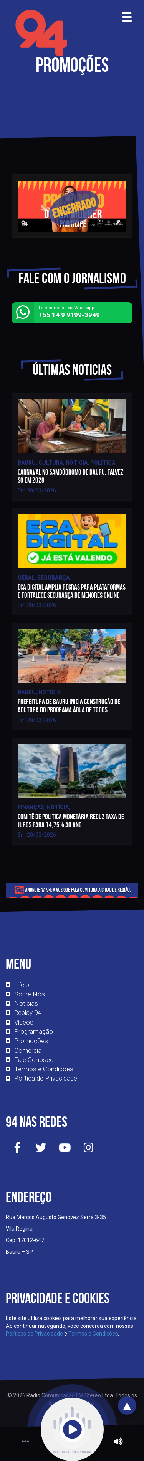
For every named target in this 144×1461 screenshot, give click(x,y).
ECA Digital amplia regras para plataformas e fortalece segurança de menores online (72, 591)
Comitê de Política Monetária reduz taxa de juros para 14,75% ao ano (71, 821)
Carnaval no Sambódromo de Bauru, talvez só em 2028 (70, 476)
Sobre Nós (29, 994)
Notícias (26, 1003)
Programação (33, 1031)
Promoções (31, 1041)
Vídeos (23, 1022)
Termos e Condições (43, 1069)
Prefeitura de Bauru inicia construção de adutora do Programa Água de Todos (69, 706)
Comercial (28, 1050)
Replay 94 (27, 1012)
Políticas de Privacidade (34, 1334)
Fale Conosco (34, 1060)
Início (21, 985)
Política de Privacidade (45, 1078)
